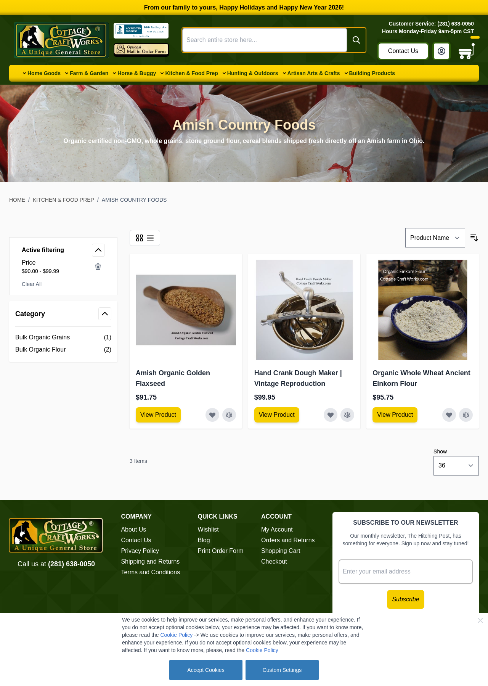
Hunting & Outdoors (252, 73)
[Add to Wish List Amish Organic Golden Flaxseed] (212, 415)
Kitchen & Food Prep (191, 73)
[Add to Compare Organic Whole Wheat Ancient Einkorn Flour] (466, 415)
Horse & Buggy (136, 73)
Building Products (372, 73)
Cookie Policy (176, 635)
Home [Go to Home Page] (17, 200)
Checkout (274, 561)
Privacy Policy (140, 551)
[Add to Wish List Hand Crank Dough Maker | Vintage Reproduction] (330, 415)
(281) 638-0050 (71, 564)
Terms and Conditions (150, 572)
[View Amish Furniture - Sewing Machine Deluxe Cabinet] (158, 415)
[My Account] (441, 51)
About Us (133, 529)
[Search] (356, 40)
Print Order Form (221, 551)
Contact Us (403, 51)
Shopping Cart (280, 551)
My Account (277, 529)
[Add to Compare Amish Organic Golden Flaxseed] (229, 415)
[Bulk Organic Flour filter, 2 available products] (63, 350)
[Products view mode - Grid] (139, 238)
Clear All (32, 284)
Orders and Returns (288, 540)
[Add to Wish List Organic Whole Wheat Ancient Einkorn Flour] (449, 415)
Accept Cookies (205, 670)
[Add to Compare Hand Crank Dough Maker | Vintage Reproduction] (347, 415)
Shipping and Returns (150, 561)
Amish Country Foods (134, 200)
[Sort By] (435, 237)
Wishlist (208, 529)
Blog (204, 540)
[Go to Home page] (61, 40)
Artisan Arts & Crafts (313, 73)
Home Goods (44, 73)
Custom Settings (282, 670)
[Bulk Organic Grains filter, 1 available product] (63, 337)
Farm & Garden (89, 73)
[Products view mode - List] (150, 238)
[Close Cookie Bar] (480, 620)
